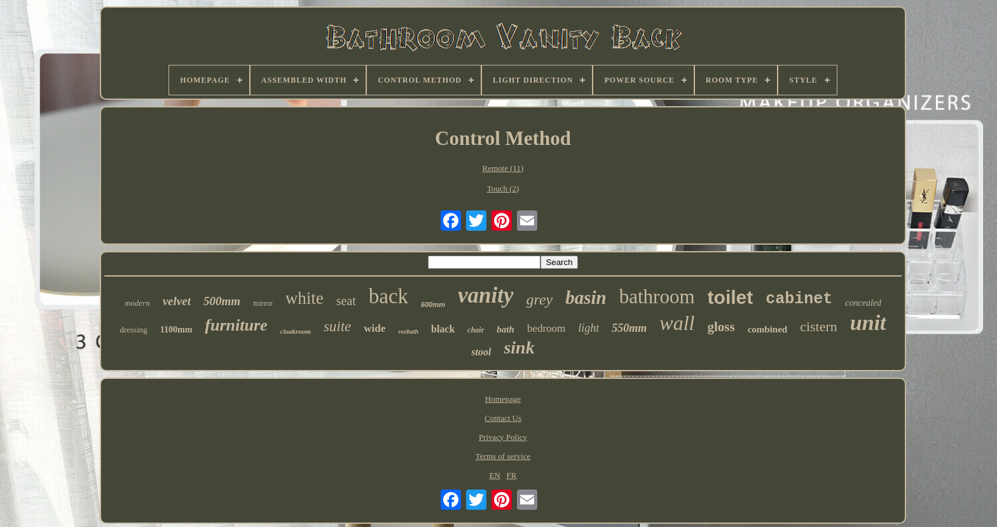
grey (539, 299)
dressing (133, 329)
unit (868, 322)
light (588, 328)
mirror (263, 303)
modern (137, 303)
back (388, 296)
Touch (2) (503, 188)
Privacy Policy (503, 437)
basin (585, 297)
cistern (818, 326)
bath (505, 329)
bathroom (657, 296)
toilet (730, 297)
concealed (863, 303)
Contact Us (503, 418)
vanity (485, 295)
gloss (720, 326)
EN (494, 475)
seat (346, 301)
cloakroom (295, 331)
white (304, 298)
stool (481, 351)
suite (337, 326)
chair (475, 329)
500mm (221, 301)
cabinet (799, 299)
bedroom (546, 328)
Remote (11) (503, 168)
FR (512, 475)
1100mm (176, 329)
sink (519, 347)
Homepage (503, 399)
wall (676, 322)
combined (768, 329)
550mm (629, 328)
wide (374, 328)
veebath (408, 331)
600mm (433, 304)
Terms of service (503, 456)
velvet (177, 301)
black (443, 329)
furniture (236, 325)
